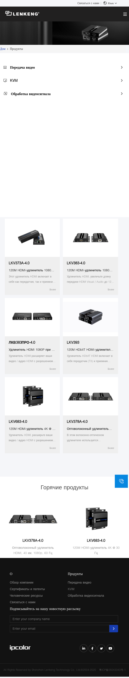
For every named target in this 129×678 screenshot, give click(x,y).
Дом (2, 49)
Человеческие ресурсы (26, 595)
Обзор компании (21, 582)
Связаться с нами (88, 3)
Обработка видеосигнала (31, 94)
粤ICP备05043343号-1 (112, 669)
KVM (13, 80)
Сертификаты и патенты (27, 589)
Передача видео (22, 67)
